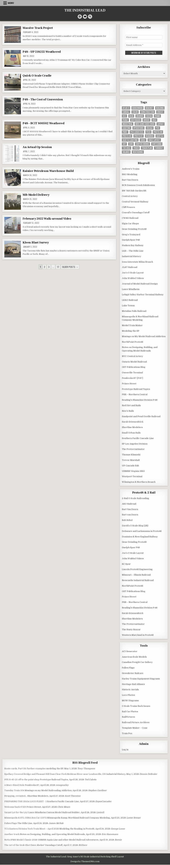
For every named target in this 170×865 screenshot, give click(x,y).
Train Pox (127, 733)
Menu (11, 3)
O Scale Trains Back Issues (136, 706)
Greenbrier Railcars (132, 673)
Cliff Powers (128, 207)
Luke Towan (128, 305)
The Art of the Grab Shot (17, 845)
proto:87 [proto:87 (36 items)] (138, 136)
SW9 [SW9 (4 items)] (131, 144)
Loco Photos (128, 695)
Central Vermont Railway (135, 201)
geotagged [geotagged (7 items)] (135, 120)
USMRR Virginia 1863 (133, 471)
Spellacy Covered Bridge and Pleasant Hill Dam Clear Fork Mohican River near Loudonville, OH (55, 774)
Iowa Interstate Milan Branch (137, 262)
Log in (125, 749)
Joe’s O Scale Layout (133, 272)
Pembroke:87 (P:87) (132, 378)
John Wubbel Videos (133, 278)
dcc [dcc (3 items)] (124, 116)
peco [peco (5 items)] (148, 132)
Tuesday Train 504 (14, 790)
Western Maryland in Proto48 (138, 635)
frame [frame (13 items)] (157, 116)
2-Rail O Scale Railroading (135, 498)
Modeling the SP (130, 331)
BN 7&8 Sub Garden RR (134, 190)
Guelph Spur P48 (131, 240)
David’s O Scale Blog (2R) (135, 525)
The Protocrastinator (133, 449)
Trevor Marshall (131, 460)
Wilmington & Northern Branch (138, 482)
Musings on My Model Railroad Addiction (144, 336)
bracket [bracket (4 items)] (149, 108)
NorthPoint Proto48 (132, 342)
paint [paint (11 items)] (125, 132)
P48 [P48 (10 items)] (157, 128)
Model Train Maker (132, 325)
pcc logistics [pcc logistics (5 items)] (136, 132)
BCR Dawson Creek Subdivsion (138, 185)
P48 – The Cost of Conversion (43, 99)
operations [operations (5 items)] (138, 128)
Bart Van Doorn (130, 180)
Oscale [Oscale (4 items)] (150, 128)
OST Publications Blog (133, 367)
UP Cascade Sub (130, 465)
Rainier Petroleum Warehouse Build (48, 171)
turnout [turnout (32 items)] (159, 148)
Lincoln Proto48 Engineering (137, 569)
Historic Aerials (130, 689)
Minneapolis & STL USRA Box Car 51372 (25, 817)
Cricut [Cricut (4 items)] (160, 112)
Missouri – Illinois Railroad (136, 575)
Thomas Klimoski (131, 454)
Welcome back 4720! (15, 807)
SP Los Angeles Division (134, 444)
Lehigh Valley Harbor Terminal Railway (143, 294)
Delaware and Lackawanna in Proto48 (142, 531)
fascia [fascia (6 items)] (149, 116)
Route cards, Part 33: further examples (25, 768)
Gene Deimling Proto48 (134, 229)
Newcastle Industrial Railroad (138, 580)
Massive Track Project (38, 28)
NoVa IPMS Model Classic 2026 (20, 839)
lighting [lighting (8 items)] (126, 128)
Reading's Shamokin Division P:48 (139, 400)
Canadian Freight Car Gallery (137, 662)
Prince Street (129, 383)
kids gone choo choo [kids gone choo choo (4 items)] (144, 124)
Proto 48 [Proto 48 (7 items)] (158, 132)
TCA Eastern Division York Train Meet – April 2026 (31, 828)
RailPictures (128, 717)
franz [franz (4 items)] (125, 120)
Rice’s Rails (128, 411)
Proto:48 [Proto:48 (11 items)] (127, 136)
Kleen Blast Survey (36, 242)
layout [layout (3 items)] (160, 124)
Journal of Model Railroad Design (140, 283)
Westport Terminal (132, 476)
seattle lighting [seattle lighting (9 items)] (130, 140)
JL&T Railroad (129, 267)
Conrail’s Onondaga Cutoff (135, 212)
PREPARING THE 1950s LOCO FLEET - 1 (25, 801)
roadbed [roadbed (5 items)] (149, 136)
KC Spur (126, 564)
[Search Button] (90, 17)
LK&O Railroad (130, 300)
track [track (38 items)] (136, 148)
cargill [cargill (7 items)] (126, 112)
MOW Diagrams (130, 700)
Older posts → (70, 267)
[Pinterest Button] (80, 17)
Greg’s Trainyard (131, 234)
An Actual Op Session (37, 147)
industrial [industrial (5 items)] (127, 124)
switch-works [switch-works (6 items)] (142, 144)
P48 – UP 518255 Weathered (42, 52)
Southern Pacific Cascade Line (138, 438)
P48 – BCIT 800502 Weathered (43, 123)
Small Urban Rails (131, 432)
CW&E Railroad (130, 218)
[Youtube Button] (85, 17)
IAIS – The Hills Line (132, 251)
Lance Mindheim (130, 289)
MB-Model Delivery (36, 195)
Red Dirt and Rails (131, 405)
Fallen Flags (128, 667)
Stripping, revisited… (15, 796)
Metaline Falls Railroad (134, 311)
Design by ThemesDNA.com (84, 861)
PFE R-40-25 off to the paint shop (21, 779)
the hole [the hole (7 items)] (126, 148)
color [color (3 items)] (135, 112)
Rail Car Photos (130, 711)
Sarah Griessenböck (132, 421)
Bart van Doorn (130, 514)
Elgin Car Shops (130, 223)
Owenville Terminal (132, 372)
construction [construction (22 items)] (147, 112)
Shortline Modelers (132, 427)
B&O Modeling (129, 174)
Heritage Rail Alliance (133, 684)
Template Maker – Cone (134, 728)
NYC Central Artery (132, 356)
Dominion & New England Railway (140, 536)
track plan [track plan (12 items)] (147, 148)
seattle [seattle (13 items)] (159, 136)
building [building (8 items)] (160, 108)
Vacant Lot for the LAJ (16, 812)
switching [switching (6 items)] (157, 144)
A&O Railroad (129, 504)
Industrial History (131, 256)
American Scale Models (134, 657)
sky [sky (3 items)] (124, 144)
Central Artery (130, 196)
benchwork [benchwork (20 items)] (137, 108)
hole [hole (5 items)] (154, 120)
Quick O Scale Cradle (37, 76)
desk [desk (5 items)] (131, 116)
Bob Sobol (127, 520)
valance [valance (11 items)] (126, 152)
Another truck (11, 834)
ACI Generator (129, 651)
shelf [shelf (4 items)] (143, 140)
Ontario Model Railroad (134, 361)
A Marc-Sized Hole (14, 785)
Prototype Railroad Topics (136, 389)
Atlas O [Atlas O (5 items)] (126, 108)
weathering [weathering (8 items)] (138, 152)
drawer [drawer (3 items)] (139, 116)
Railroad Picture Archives (135, 722)
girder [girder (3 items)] (146, 120)
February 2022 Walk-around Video (47, 219)
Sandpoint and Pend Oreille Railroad (141, 416)
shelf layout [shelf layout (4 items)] (154, 140)
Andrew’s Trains (130, 169)
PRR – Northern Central (134, 394)
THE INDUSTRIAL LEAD (84, 10)
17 (58, 267)
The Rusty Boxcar (131, 629)
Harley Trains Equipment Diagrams (141, 678)
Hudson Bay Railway (132, 245)
